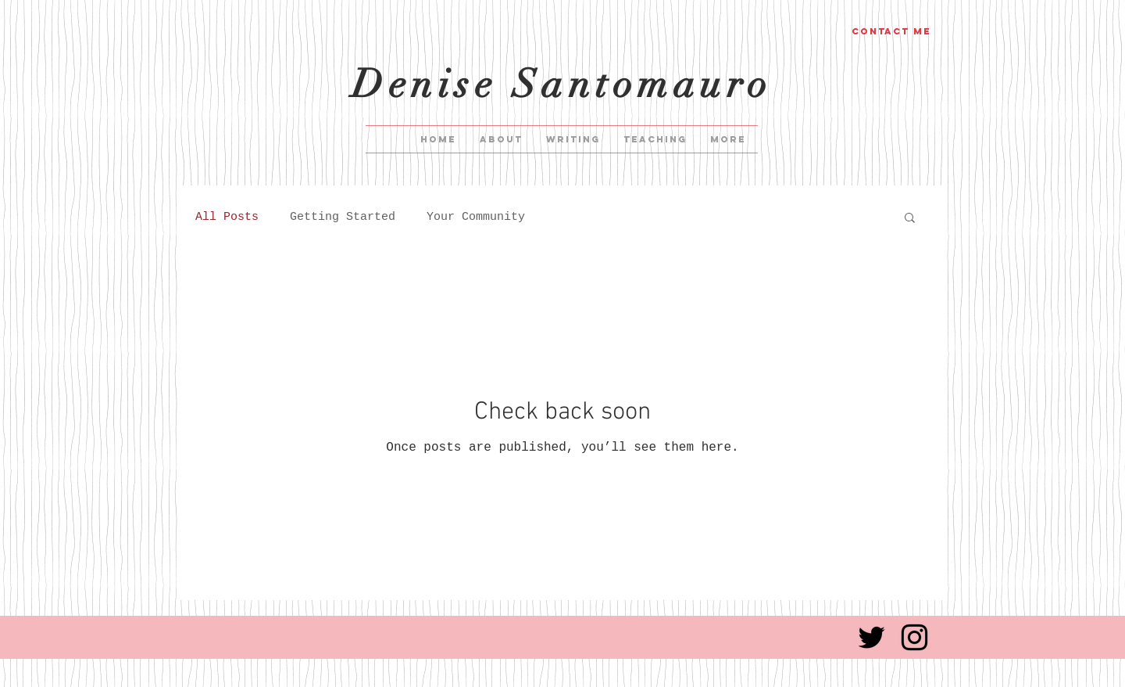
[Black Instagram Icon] (914, 637)
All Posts (227, 217)
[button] (909, 218)
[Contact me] (891, 31)
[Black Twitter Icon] (871, 637)
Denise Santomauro (562, 84)
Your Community (476, 217)
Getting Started (342, 217)
